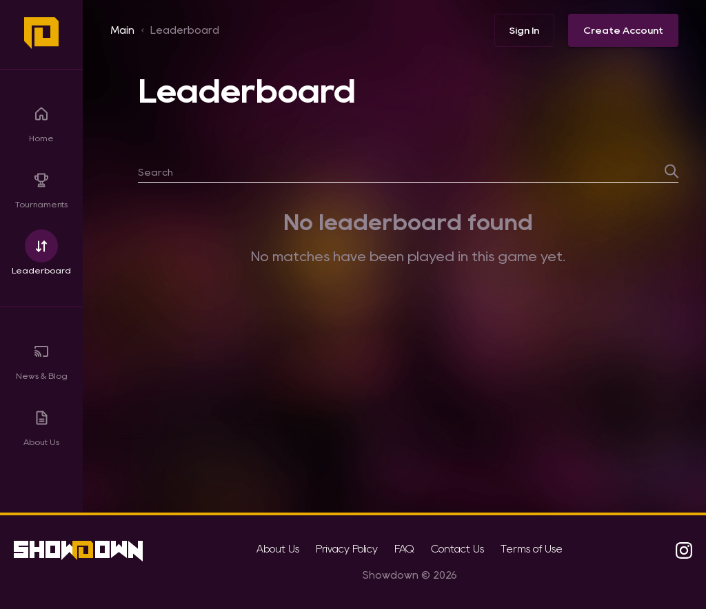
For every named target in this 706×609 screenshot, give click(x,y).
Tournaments (41, 185)
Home (41, 119)
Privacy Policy (347, 549)
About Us (41, 423)
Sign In (524, 30)
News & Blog (42, 357)
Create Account (623, 30)
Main (122, 30)
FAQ (404, 549)
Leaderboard (41, 251)
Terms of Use (532, 549)
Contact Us (457, 549)
